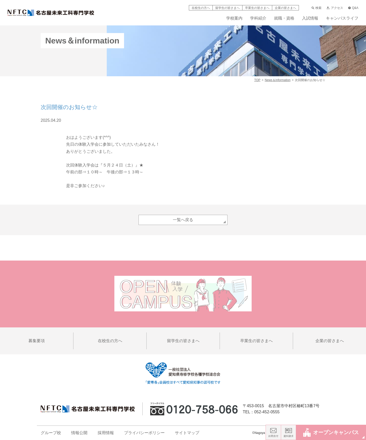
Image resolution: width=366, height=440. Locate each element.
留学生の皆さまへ (227, 8)
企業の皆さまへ (285, 8)
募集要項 (36, 341)
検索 (317, 7)
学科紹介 (258, 18)
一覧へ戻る (183, 220)
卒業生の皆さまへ (257, 8)
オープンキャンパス (331, 432)
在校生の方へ (201, 8)
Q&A (353, 7)
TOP (257, 80)
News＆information (278, 80)
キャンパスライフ (342, 18)
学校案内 (234, 18)
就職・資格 (284, 18)
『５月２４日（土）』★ (121, 165)
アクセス (335, 7)
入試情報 (310, 18)
